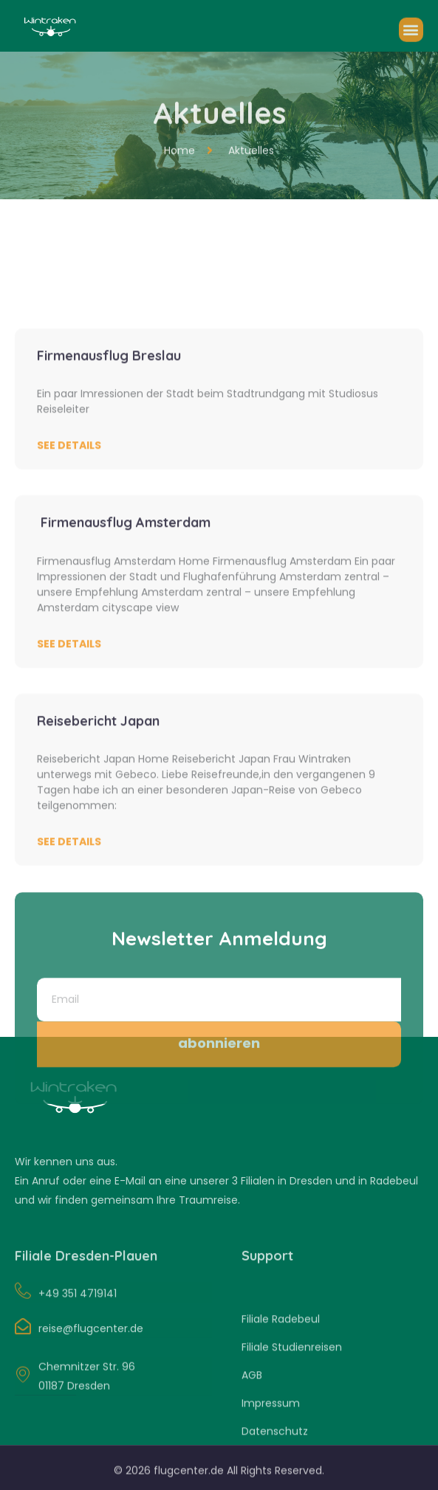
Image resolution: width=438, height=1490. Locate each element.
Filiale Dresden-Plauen (86, 1267)
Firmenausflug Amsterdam (124, 699)
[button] (411, 37)
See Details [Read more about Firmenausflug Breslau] (69, 622)
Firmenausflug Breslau (109, 532)
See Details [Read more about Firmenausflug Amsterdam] (69, 820)
